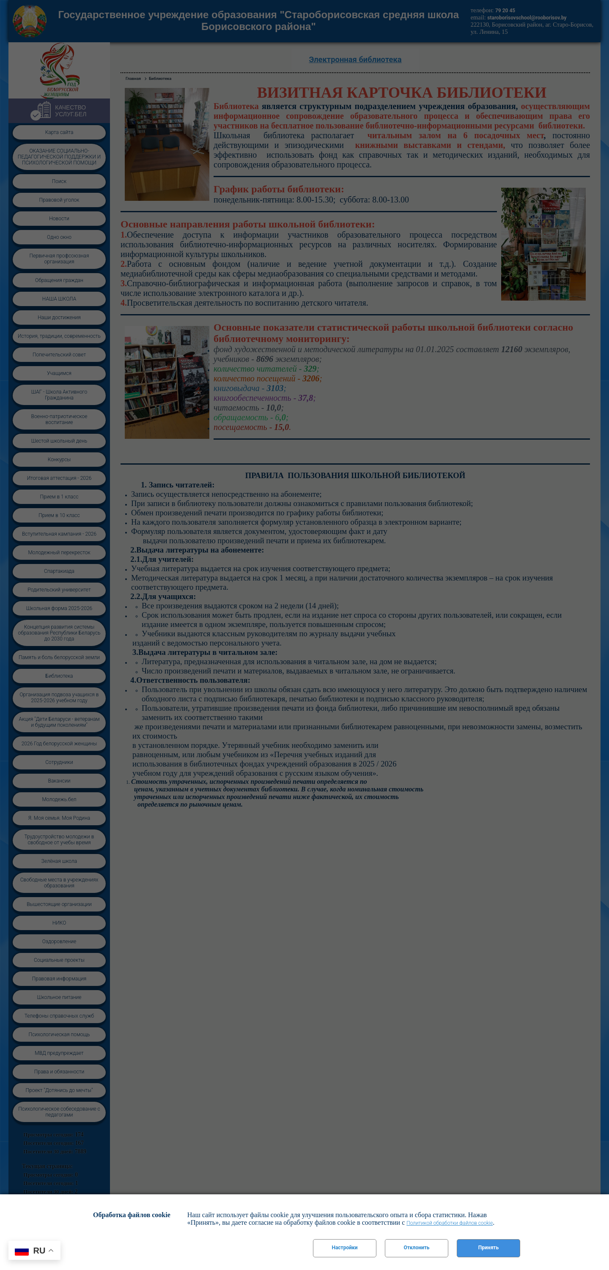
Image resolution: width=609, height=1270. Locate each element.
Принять (488, 1248)
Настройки (344, 1248)
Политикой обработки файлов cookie (449, 1223)
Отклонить (416, 1248)
